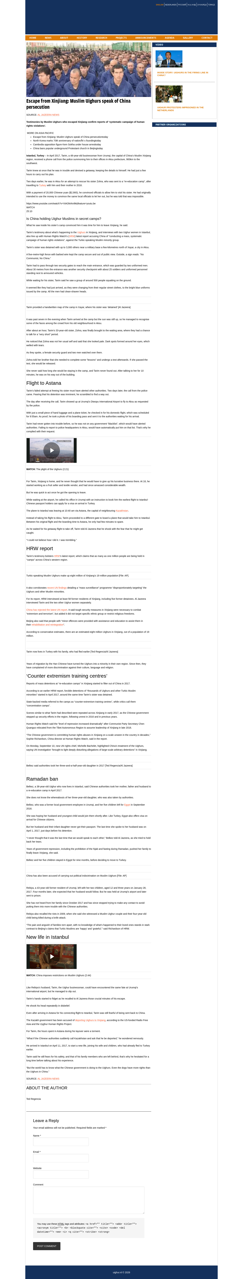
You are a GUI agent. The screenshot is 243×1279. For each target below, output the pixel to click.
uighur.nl (43, 17)
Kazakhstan (122, 510)
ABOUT (64, 37)
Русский (182, 5)
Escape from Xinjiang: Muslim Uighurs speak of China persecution (67, 137)
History (82, 37)
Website (37, 1168)
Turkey (42, 185)
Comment (38, 1184)
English (160, 5)
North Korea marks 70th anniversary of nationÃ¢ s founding (64, 140)
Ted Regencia (33, 1099)
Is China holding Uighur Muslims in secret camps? (63, 219)
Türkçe (211, 5)
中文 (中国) (192, 5)
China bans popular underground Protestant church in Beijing (65, 148)
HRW (72, 236)
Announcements (145, 37)
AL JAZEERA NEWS (48, 114)
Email (36, 1152)
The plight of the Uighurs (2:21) (52, 469)
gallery (188, 37)
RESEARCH (101, 37)
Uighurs (81, 232)
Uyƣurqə (202, 5)
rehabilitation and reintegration (47, 624)
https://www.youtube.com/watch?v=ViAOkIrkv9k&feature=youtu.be (61, 203)
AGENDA (169, 37)
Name (37, 1135)
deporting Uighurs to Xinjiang (90, 1020)
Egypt (127, 804)
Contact (206, 37)
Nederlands (171, 5)
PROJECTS (121, 37)
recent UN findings (57, 587)
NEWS (48, 37)
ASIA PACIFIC (46, 133)
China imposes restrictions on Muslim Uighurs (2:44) (63, 975)
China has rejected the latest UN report (46, 609)
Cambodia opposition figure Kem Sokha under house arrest (64, 144)
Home (32, 37)
